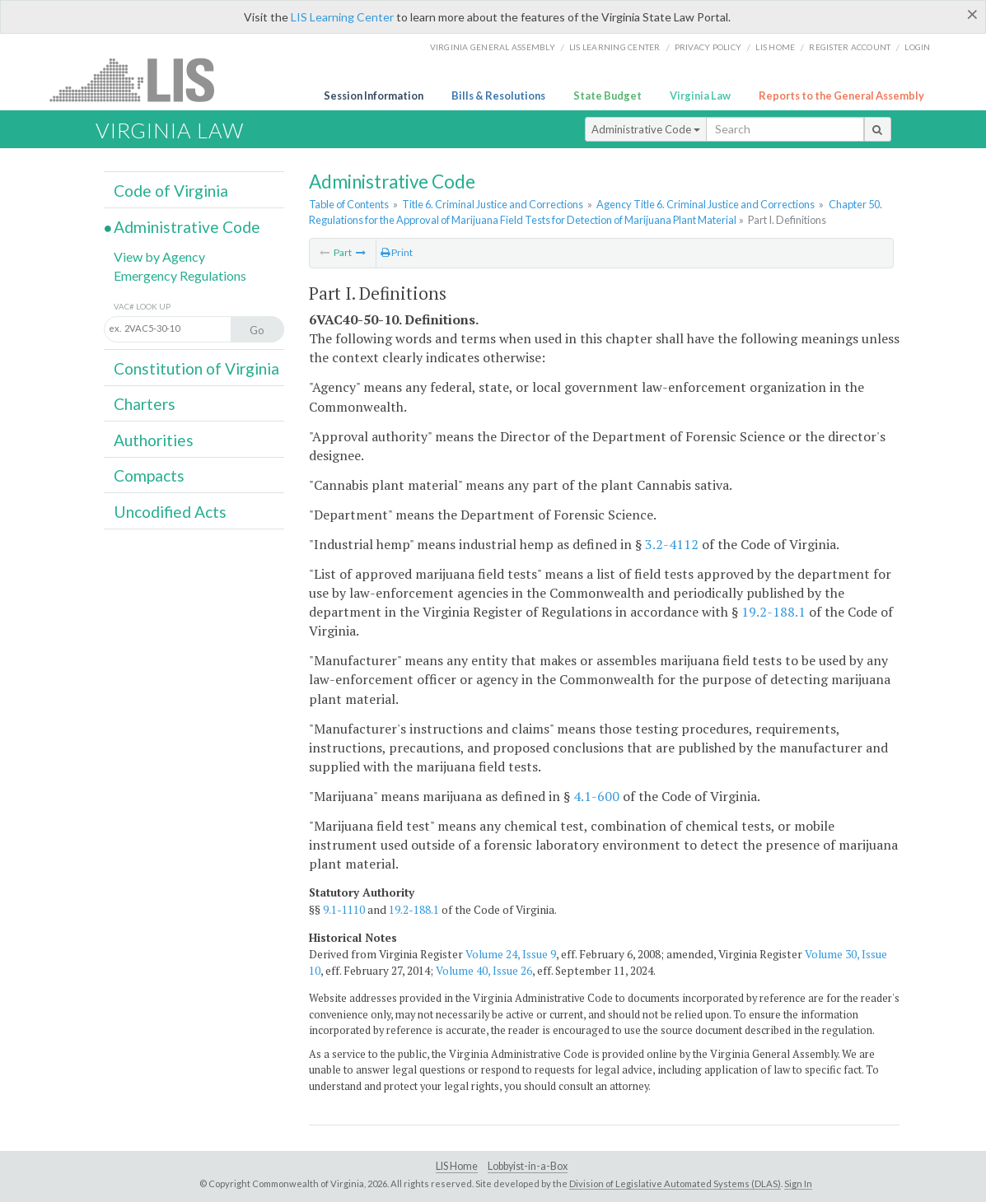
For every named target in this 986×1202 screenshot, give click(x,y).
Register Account (849, 47)
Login (917, 47)
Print (397, 252)
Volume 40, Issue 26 (484, 970)
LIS (141, 79)
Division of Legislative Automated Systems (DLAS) (675, 1183)
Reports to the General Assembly (841, 95)
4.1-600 (596, 796)
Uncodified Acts (170, 511)
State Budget (607, 95)
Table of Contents (349, 204)
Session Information (373, 95)
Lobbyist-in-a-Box (528, 1166)
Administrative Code (645, 129)
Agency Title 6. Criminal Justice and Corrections (705, 204)
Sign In (798, 1183)
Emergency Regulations (180, 275)
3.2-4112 (672, 544)
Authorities (154, 440)
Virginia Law (700, 95)
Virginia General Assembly (492, 47)
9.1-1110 (344, 909)
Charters (144, 403)
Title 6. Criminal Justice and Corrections (492, 204)
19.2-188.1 (773, 612)
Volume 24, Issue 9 (510, 954)
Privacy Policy (708, 47)
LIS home (775, 47)
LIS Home (457, 1166)
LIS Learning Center (342, 17)
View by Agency (159, 256)
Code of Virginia (171, 190)
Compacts (149, 475)
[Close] (972, 14)
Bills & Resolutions (498, 95)
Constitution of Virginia (196, 368)
